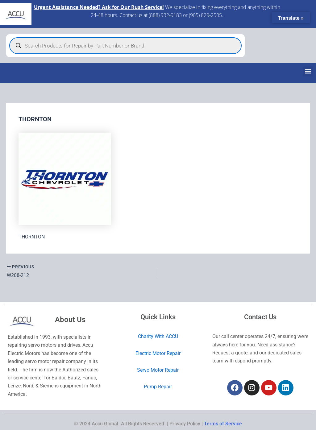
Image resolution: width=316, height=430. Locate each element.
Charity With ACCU (158, 336)
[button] (308, 71)
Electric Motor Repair (158, 353)
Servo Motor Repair (158, 370)
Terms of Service (223, 424)
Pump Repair (158, 387)
